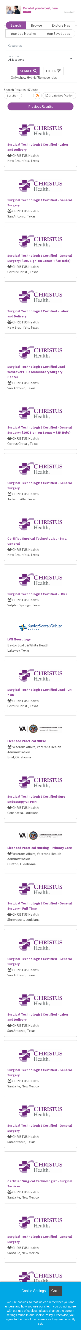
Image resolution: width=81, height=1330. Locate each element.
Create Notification (59, 95)
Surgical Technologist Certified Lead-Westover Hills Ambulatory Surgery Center (36, 371)
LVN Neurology (19, 639)
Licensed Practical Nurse (26, 741)
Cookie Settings (33, 1291)
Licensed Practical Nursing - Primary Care (39, 847)
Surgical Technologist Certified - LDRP (37, 594)
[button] (53, 71)
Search (16, 25)
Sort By (11, 95)
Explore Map (61, 25)
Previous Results (40, 106)
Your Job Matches (24, 33)
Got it (55, 1291)
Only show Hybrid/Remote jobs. (34, 77)
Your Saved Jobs (58, 33)
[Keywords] (40, 45)
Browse (36, 25)
